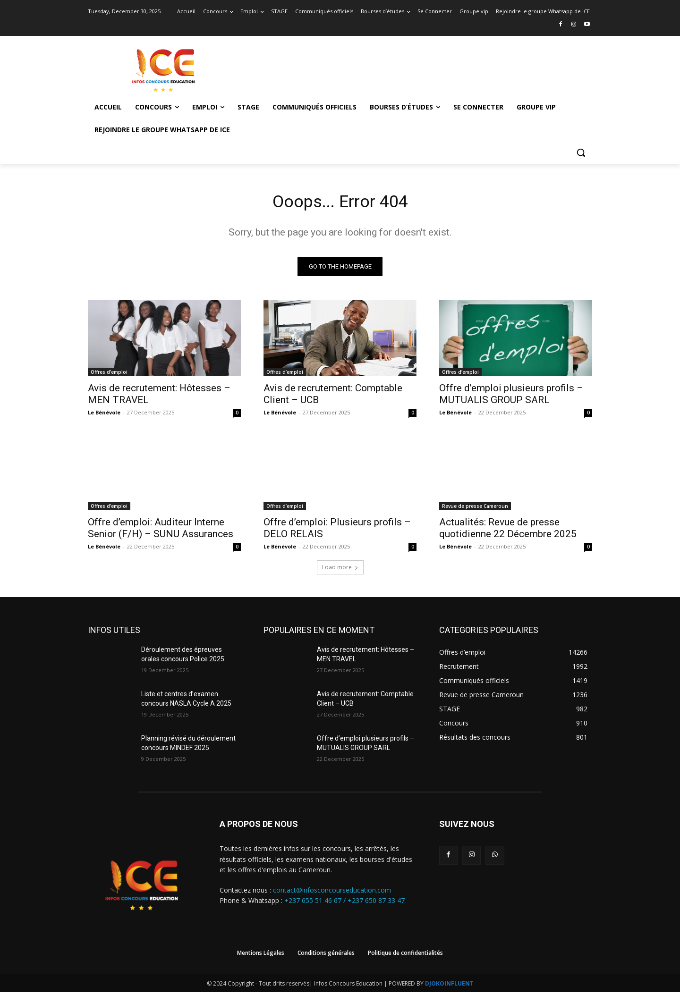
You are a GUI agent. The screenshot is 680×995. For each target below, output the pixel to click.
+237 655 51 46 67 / (316, 903)
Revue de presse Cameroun (475, 509)
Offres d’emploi (109, 374)
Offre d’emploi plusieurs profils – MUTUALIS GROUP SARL (511, 396)
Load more (340, 570)
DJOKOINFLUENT (449, 986)
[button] (581, 152)
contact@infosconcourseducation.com (332, 892)
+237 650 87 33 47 (376, 903)
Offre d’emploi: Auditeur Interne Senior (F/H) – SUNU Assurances (160, 530)
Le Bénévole (104, 415)
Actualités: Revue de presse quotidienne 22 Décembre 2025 (508, 530)
